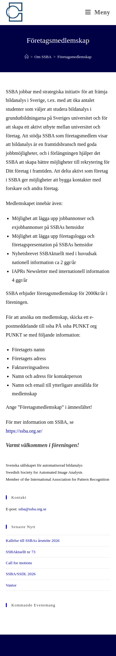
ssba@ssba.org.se (32, 509)
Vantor (11, 585)
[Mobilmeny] (97, 12)
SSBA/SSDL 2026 (21, 574)
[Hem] (27, 56)
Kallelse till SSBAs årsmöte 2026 (33, 540)
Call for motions (19, 563)
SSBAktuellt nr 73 (20, 552)
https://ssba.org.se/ (24, 431)
